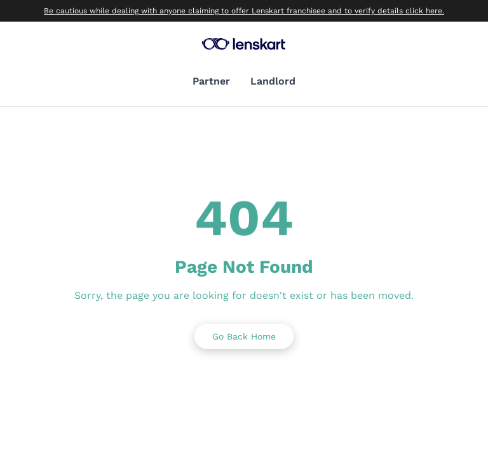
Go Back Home (244, 336)
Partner (211, 81)
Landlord (272, 81)
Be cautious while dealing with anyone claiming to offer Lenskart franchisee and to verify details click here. (244, 10)
